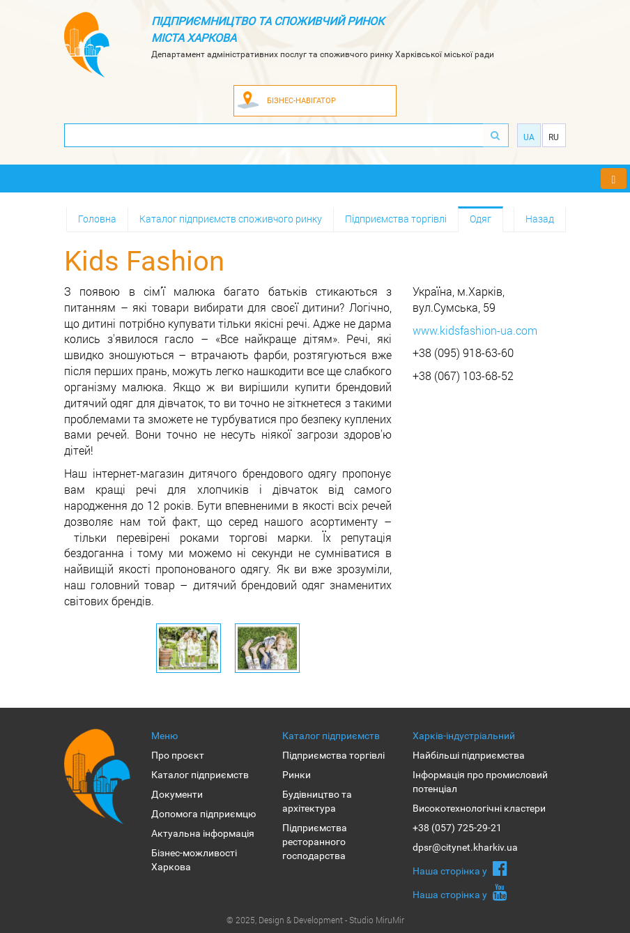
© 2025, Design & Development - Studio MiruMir (315, 919)
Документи (177, 794)
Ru (553, 137)
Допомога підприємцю (203, 813)
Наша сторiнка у (460, 868)
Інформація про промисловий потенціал (480, 781)
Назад (539, 218)
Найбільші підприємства (469, 755)
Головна (97, 218)
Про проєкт (177, 755)
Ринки (296, 774)
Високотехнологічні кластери (479, 808)
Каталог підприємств (200, 774)
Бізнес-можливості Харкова (194, 859)
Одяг (480, 218)
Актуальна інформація (202, 833)
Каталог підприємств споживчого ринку (230, 218)
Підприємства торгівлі (396, 218)
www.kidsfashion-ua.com (475, 330)
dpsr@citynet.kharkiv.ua (465, 847)
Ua (529, 137)
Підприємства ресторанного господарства (314, 841)
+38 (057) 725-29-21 (457, 827)
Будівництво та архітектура (317, 801)
